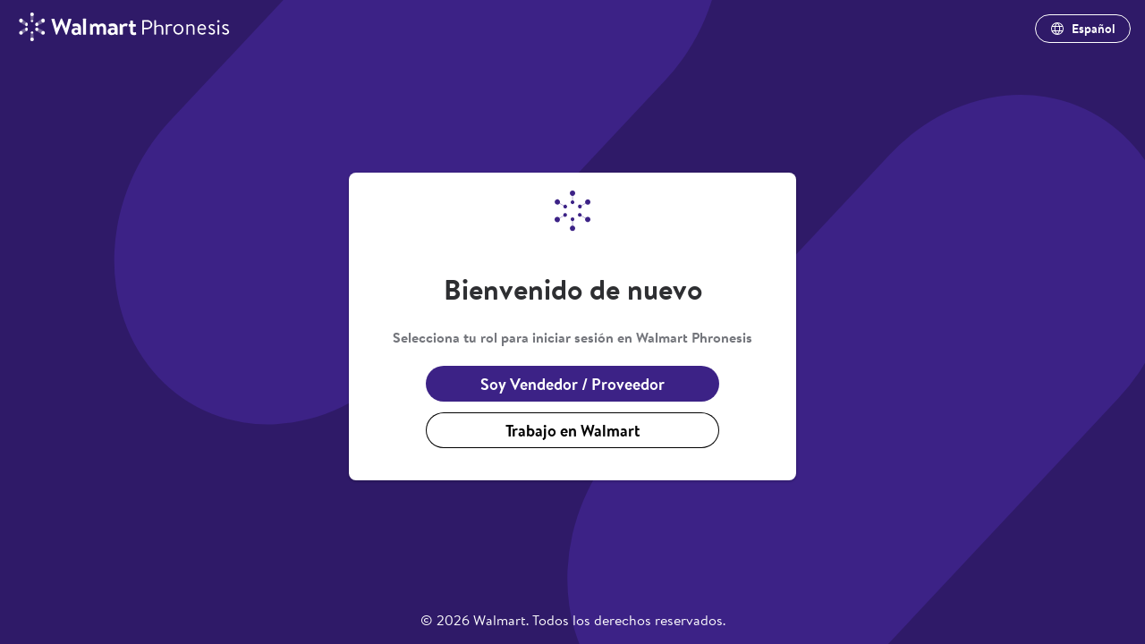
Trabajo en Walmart (572, 430)
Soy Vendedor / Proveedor (572, 384)
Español (1082, 29)
